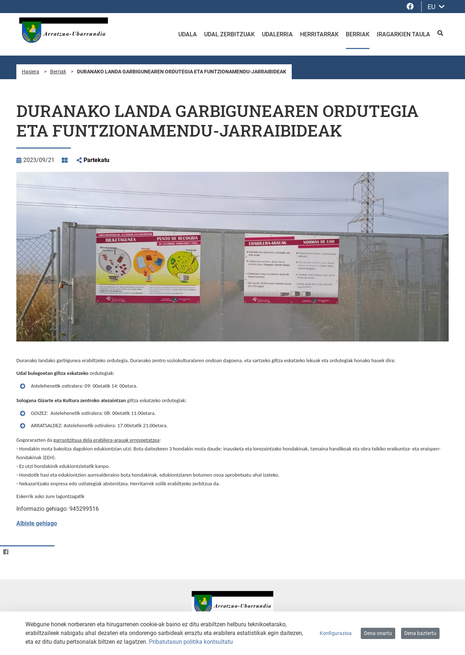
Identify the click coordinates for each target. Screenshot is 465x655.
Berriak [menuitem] (357, 34)
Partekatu (96, 160)
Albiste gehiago (36, 523)
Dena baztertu (420, 633)
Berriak (58, 71)
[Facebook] (5, 552)
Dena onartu (378, 633)
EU (436, 7)
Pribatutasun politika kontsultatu (191, 641)
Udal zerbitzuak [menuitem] (229, 34)
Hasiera (30, 71)
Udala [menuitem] (187, 34)
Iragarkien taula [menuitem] (403, 34)
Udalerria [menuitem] (277, 34)
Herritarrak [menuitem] (319, 34)
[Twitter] (19, 552)
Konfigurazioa (336, 633)
